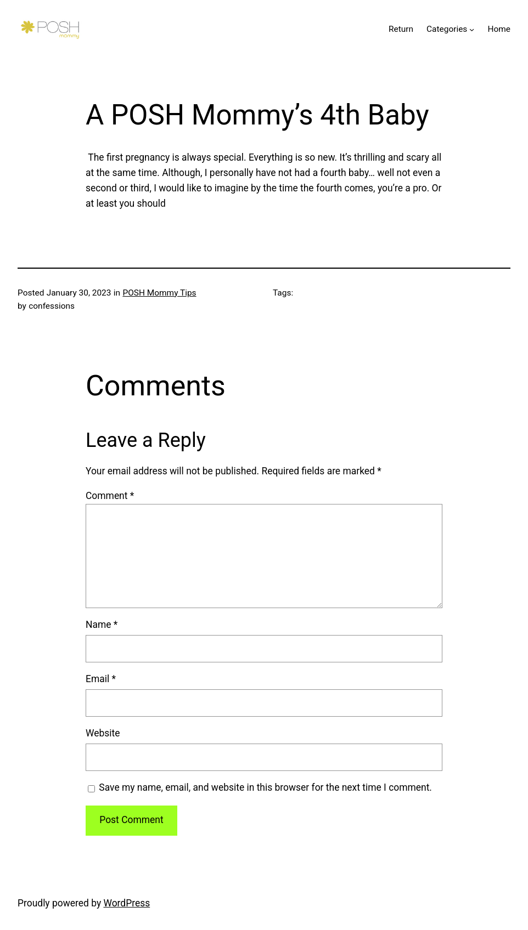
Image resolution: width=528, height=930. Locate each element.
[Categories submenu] (471, 29)
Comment (110, 495)
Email (101, 678)
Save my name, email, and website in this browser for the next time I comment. (265, 787)
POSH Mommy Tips (159, 293)
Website (103, 733)
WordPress (126, 903)
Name (101, 624)
